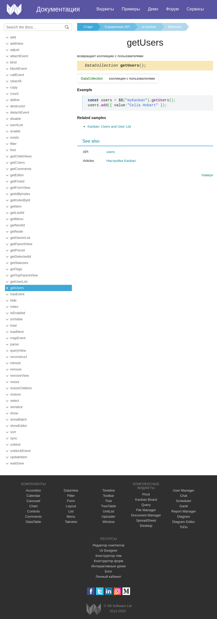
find (13, 150)
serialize (16, 407)
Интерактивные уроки (108, 566)
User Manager (183, 490)
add (13, 37)
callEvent (17, 75)
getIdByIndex (20, 194)
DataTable (33, 522)
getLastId (17, 213)
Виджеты (105, 9)
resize (14, 382)
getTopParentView (24, 275)
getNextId (17, 225)
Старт (88, 27)
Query (146, 505)
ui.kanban (148, 27)
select (14, 401)
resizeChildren (21, 388)
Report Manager (183, 511)
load (13, 325)
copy (13, 87)
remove (15, 369)
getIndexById (20, 200)
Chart (33, 506)
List (70, 511)
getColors (17, 162)
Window (108, 522)
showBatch (18, 419)
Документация (58, 9)
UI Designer (109, 550)
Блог (108, 571)
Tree (108, 501)
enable (15, 131)
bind (13, 62)
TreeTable (108, 506)
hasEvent (17, 294)
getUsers (17, 288)
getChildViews (21, 156)
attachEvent (19, 56)
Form (71, 501)
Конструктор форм (108, 561)
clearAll (15, 81)
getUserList (18, 282)
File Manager (146, 510)
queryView (18, 350)
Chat (183, 496)
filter (13, 144)
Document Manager (146, 515)
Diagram (183, 516)
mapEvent (18, 338)
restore (15, 394)
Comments (33, 516)
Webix (94, 609)
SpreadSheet (146, 520)
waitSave (17, 463)
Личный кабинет (108, 577)
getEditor (17, 175)
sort (13, 432)
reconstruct (18, 357)
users (110, 153)
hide (13, 300)
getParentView (21, 244)
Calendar (33, 496)
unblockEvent (20, 451)
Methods (174, 27)
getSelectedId (20, 256)
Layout (71, 506)
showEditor (18, 426)
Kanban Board (146, 500)
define (14, 100)
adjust (14, 50)
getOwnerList (20, 238)
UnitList (108, 511)
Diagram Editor (183, 522)
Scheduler (183, 501)
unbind (15, 444)
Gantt (183, 506)
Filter (71, 496)
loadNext (17, 332)
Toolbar (108, 496)
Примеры (131, 9)
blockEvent (18, 68)
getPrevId (17, 250)
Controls (33, 511)
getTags (16, 269)
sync (13, 438)
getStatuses (19, 263)
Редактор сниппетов (108, 545)
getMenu (17, 219)
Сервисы (195, 9)
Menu (71, 516)
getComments (20, 169)
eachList (16, 125)
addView (16, 43)
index (14, 307)
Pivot (146, 494)
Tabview (71, 522)
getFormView (20, 188)
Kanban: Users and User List (109, 127)
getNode (16, 231)
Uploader (109, 516)
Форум (172, 9)
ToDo (183, 527)
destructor (17, 106)
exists (14, 137)
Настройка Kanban (121, 161)
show (14, 413)
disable (15, 119)
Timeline (108, 490)
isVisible (16, 319)
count (14, 94)
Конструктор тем (108, 556)
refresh (15, 363)
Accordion (33, 490)
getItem (15, 206)
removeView (19, 376)
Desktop (146, 526)
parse (14, 344)
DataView (71, 490)
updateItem (18, 457)
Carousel (33, 501)
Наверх (207, 176)
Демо (153, 9)
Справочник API (117, 27)
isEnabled (17, 313)
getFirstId (17, 181)
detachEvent (19, 112)
